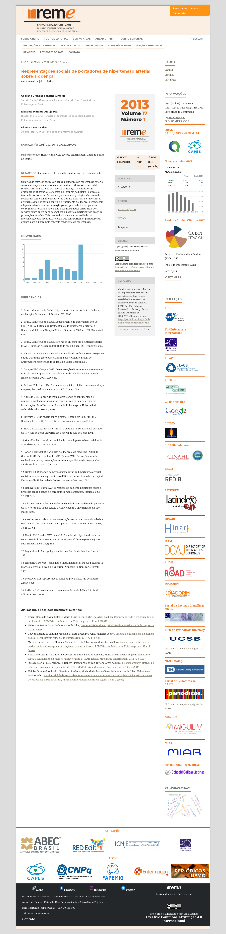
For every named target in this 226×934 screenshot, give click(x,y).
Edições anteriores (149, 45)
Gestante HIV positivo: (93, 625)
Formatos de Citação (133, 329)
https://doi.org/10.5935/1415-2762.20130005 (51, 144)
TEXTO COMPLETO (123, 159)
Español (169, 74)
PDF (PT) (139, 164)
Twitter (128, 889)
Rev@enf (29, 52)
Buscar (196, 38)
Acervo (35, 62)
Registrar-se (94, 45)
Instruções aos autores (39, 45)
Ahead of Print (105, 38)
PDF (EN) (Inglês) (153, 162)
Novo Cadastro (70, 45)
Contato (74, 52)
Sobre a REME (30, 38)
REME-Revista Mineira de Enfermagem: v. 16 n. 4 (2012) (68, 637)
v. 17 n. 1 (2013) (49, 62)
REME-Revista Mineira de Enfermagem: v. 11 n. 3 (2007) (115, 658)
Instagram (97, 889)
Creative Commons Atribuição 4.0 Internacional (174, 919)
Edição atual (81, 38)
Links (37, 889)
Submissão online (119, 45)
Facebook (67, 889)
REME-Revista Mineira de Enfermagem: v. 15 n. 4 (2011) (109, 667)
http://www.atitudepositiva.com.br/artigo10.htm (66, 421)
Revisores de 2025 (51, 52)
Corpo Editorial (132, 38)
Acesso (195, 8)
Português (170, 79)
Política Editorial (56, 38)
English (169, 69)
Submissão (179, 13)
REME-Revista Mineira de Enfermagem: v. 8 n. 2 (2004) (93, 679)
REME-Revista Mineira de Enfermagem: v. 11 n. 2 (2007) (75, 621)
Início (24, 62)
